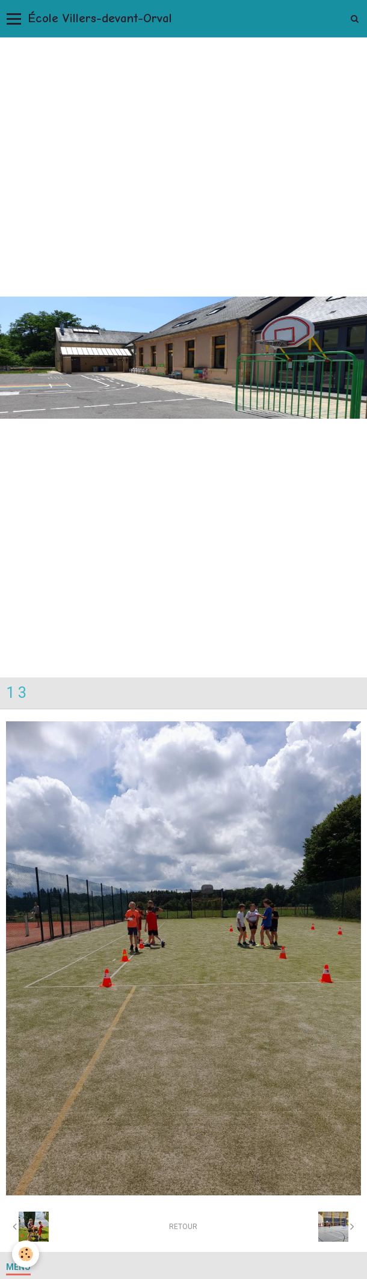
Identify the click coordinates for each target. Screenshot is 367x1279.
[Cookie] (25, 1254)
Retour (183, 1226)
